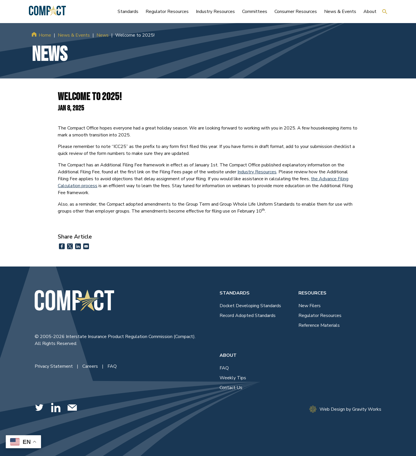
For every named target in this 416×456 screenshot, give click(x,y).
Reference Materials (319, 325)
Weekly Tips (233, 378)
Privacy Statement (54, 366)
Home (45, 35)
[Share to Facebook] (62, 246)
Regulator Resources (319, 315)
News (102, 35)
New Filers (309, 306)
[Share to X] (70, 246)
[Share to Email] (86, 246)
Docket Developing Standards (250, 306)
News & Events (74, 35)
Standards (235, 293)
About (228, 355)
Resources (312, 293)
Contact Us (231, 387)
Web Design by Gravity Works (345, 409)
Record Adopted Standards (248, 315)
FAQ (112, 366)
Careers (90, 366)
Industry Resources (256, 172)
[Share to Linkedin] (78, 246)
